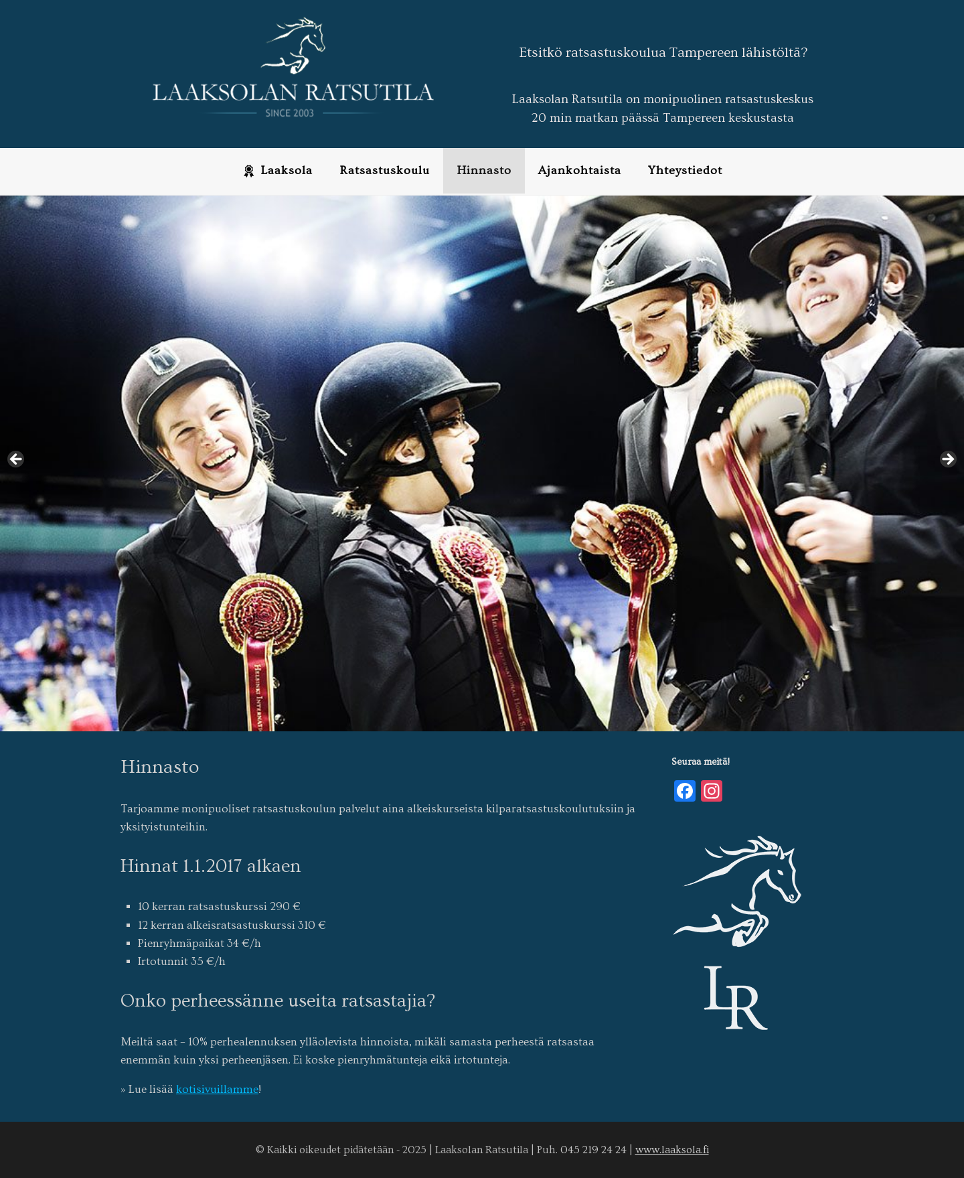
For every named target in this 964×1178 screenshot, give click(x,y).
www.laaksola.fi (672, 1150)
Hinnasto (484, 170)
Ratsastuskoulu (384, 170)
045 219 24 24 (593, 1150)
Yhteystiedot (685, 170)
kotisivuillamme (217, 1089)
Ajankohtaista (579, 170)
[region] (482, 463)
